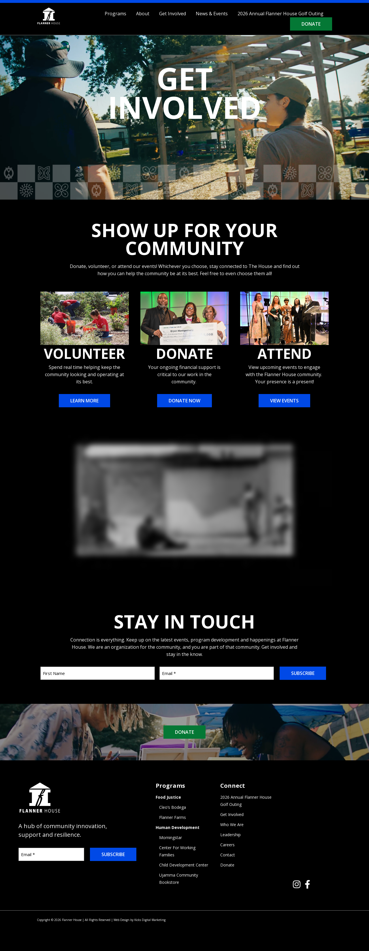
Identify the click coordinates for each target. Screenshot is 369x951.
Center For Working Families (177, 851)
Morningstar (170, 837)
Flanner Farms (172, 817)
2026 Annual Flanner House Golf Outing (280, 13)
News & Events (212, 13)
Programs (115, 13)
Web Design (121, 920)
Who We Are (232, 824)
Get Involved (172, 13)
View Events (284, 400)
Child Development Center (183, 865)
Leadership (230, 834)
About (142, 13)
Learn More (84, 400)
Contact (227, 855)
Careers (227, 844)
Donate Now (184, 400)
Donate (311, 24)
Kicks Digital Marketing (149, 920)
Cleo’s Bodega (172, 807)
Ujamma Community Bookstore (178, 878)
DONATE (184, 732)
